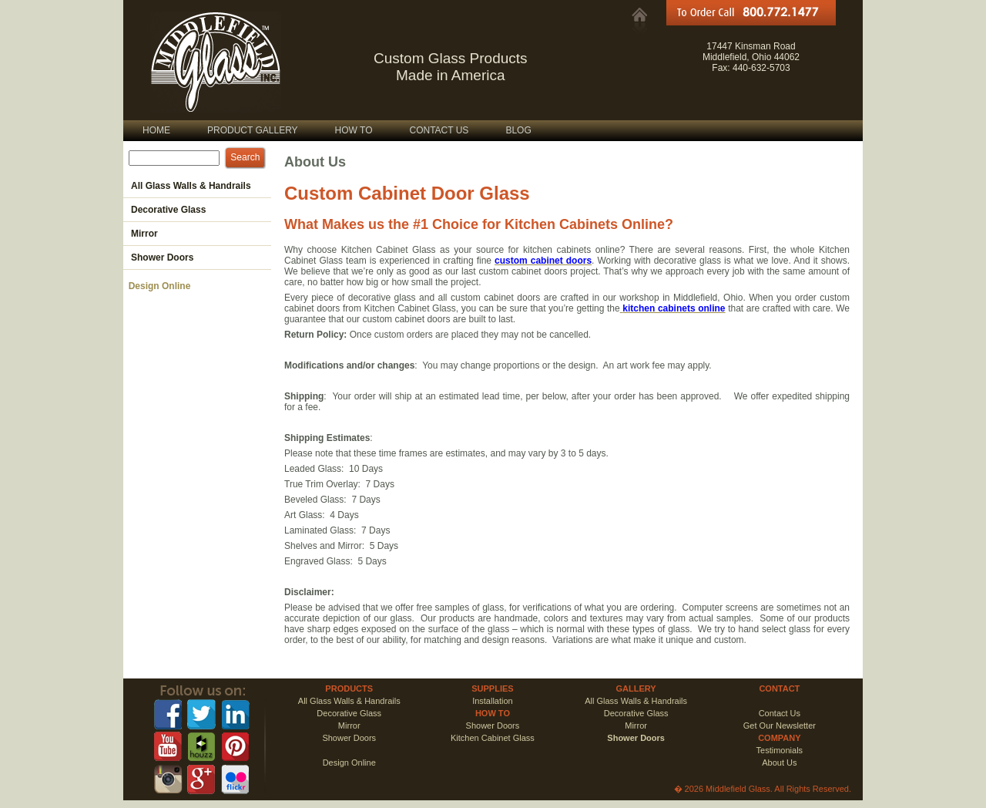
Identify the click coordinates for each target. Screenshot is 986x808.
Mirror (349, 725)
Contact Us (779, 713)
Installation (492, 700)
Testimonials (779, 750)
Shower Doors (493, 725)
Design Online (156, 286)
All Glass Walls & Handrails (349, 700)
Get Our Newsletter (779, 725)
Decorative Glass (349, 713)
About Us (779, 762)
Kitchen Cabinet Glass (493, 737)
